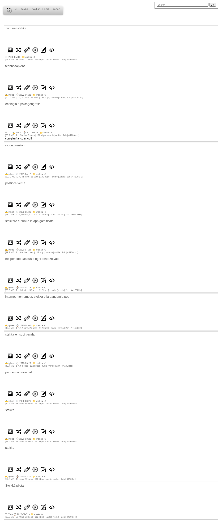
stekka (28, 57)
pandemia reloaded (18, 372)
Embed (56, 9)
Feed (45, 9)
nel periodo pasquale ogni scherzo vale (32, 259)
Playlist (35, 9)
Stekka (24, 9)
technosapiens (15, 66)
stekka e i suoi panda (20, 334)
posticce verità (15, 183)
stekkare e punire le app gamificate (29, 221)
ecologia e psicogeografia (23, 104)
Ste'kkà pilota (14, 485)
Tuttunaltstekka (15, 28)
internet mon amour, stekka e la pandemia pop (37, 296)
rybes (11, 95)
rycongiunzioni (15, 145)
